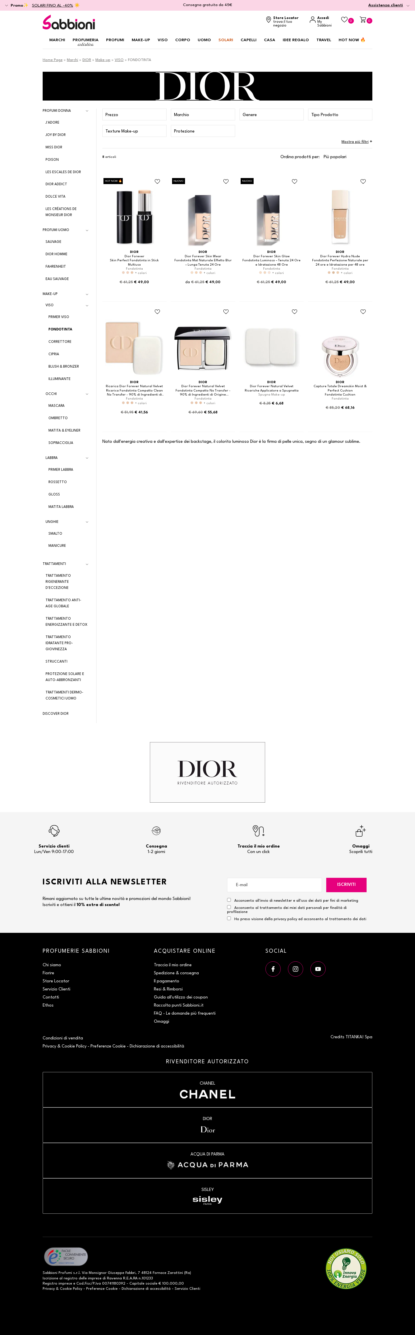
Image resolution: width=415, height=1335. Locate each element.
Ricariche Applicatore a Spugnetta (272, 390)
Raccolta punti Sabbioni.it (178, 1005)
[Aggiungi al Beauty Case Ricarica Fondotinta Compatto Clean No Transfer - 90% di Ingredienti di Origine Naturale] (157, 311)
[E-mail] (274, 885)
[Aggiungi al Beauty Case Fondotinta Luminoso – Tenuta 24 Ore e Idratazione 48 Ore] (294, 182)
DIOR (86, 60)
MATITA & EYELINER (64, 430)
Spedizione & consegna (176, 973)
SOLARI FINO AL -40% (52, 5)
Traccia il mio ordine (173, 965)
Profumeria (86, 42)
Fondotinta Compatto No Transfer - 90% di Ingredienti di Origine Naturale (203, 395)
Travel (323, 40)
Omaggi (161, 1022)
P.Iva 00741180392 (109, 1283)
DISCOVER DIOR (56, 714)
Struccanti (56, 661)
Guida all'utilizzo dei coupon (181, 997)
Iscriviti (346, 885)
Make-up (141, 40)
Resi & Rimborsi (168, 989)
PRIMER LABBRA (60, 470)
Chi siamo (52, 965)
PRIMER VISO (58, 317)
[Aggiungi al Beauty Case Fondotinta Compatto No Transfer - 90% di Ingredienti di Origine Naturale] (226, 311)
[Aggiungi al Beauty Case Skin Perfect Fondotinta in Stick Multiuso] (157, 182)
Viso (163, 40)
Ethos (48, 1005)
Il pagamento (166, 981)
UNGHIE (52, 522)
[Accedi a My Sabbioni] (322, 22)
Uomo (204, 40)
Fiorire (48, 973)
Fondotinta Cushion (340, 394)
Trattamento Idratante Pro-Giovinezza (59, 643)
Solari (225, 40)
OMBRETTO (58, 418)
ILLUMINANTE (59, 379)
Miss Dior (54, 147)
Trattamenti (54, 564)
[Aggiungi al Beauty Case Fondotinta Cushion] (363, 311)
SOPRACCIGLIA (60, 443)
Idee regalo (296, 40)
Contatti (51, 997)
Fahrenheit (56, 266)
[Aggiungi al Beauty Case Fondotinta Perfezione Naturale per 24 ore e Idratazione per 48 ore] (363, 182)
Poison (52, 160)
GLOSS (54, 494)
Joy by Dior (56, 135)
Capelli (248, 40)
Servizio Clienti (56, 989)
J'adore (52, 122)
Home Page (53, 60)
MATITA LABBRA (61, 507)
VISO (119, 60)
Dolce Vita (55, 196)
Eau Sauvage (57, 279)
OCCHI (51, 394)
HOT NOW (352, 40)
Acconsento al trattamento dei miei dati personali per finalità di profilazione (287, 909)
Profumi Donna (57, 111)
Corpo (182, 40)
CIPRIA (53, 354)
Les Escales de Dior (63, 172)
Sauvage (53, 242)
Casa (269, 40)
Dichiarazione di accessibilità (157, 1046)
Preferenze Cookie (108, 1046)
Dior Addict (56, 184)
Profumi (115, 40)
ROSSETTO (57, 482)
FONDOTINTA (60, 329)
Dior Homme (56, 254)
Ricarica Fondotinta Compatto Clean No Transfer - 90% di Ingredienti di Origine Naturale (134, 395)
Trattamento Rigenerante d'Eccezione (58, 582)
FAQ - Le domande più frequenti (185, 1013)
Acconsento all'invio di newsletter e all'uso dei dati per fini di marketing (292, 900)
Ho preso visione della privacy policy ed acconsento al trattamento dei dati (300, 919)
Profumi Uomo (56, 230)
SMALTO (55, 534)
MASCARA (56, 406)
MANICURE (57, 546)
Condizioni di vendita (63, 1038)
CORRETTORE (59, 342)
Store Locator (56, 981)
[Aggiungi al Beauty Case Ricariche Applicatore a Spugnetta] (294, 311)
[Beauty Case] (347, 20)
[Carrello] (366, 20)
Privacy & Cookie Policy (64, 1046)
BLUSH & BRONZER (63, 366)
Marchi (57, 40)
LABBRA (52, 458)
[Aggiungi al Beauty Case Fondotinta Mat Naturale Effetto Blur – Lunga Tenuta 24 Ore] (226, 182)
